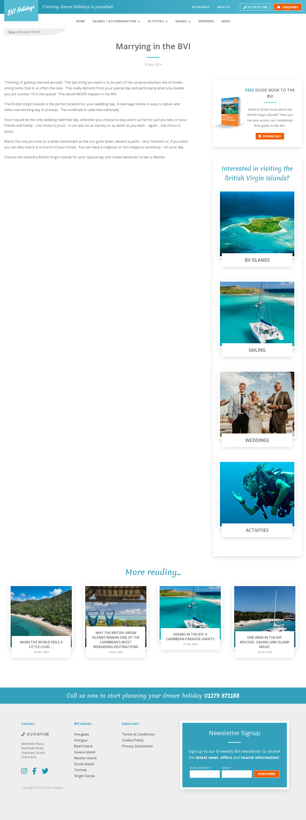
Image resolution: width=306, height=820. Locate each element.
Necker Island (85, 758)
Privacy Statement (137, 746)
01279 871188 (255, 7)
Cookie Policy (133, 740)
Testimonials (200, 7)
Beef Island (83, 746)
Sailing (181, 21)
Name (226, 768)
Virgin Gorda (84, 776)
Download (270, 136)
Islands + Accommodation (114, 21)
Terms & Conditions (138, 734)
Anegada (81, 734)
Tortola (80, 770)
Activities (156, 21)
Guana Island (84, 752)
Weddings (206, 21)
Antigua (80, 740)
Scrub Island (84, 764)
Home (80, 21)
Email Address (201, 768)
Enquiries (287, 7)
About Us (223, 7)
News (226, 21)
